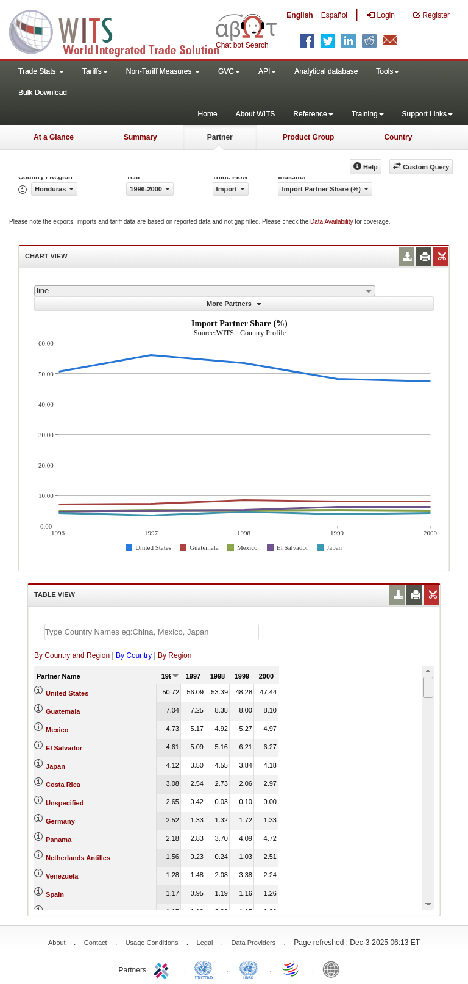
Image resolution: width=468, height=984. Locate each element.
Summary (140, 137)
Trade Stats (41, 71)
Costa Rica (63, 784)
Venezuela (62, 876)
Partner (220, 137)
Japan (55, 766)
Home (208, 114)
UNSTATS (248, 969)
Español (334, 15)
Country (398, 137)
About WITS (255, 114)
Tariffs (95, 71)
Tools (387, 71)
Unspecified (64, 803)
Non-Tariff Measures (163, 71)
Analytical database (326, 71)
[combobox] (204, 290)
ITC (163, 969)
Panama (58, 839)
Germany (60, 821)
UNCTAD (206, 969)
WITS (122, 30)
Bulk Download (42, 92)
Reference (313, 114)
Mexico (57, 729)
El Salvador (64, 748)
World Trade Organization (291, 969)
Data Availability (332, 221)
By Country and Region (72, 655)
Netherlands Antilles (78, 857)
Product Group (309, 137)
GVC (229, 71)
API (267, 71)
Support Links (427, 114)
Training (368, 114)
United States (67, 693)
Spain (55, 894)
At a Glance (54, 137)
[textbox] (151, 632)
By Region (174, 655)
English (299, 15)
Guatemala (63, 711)
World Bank (334, 969)
